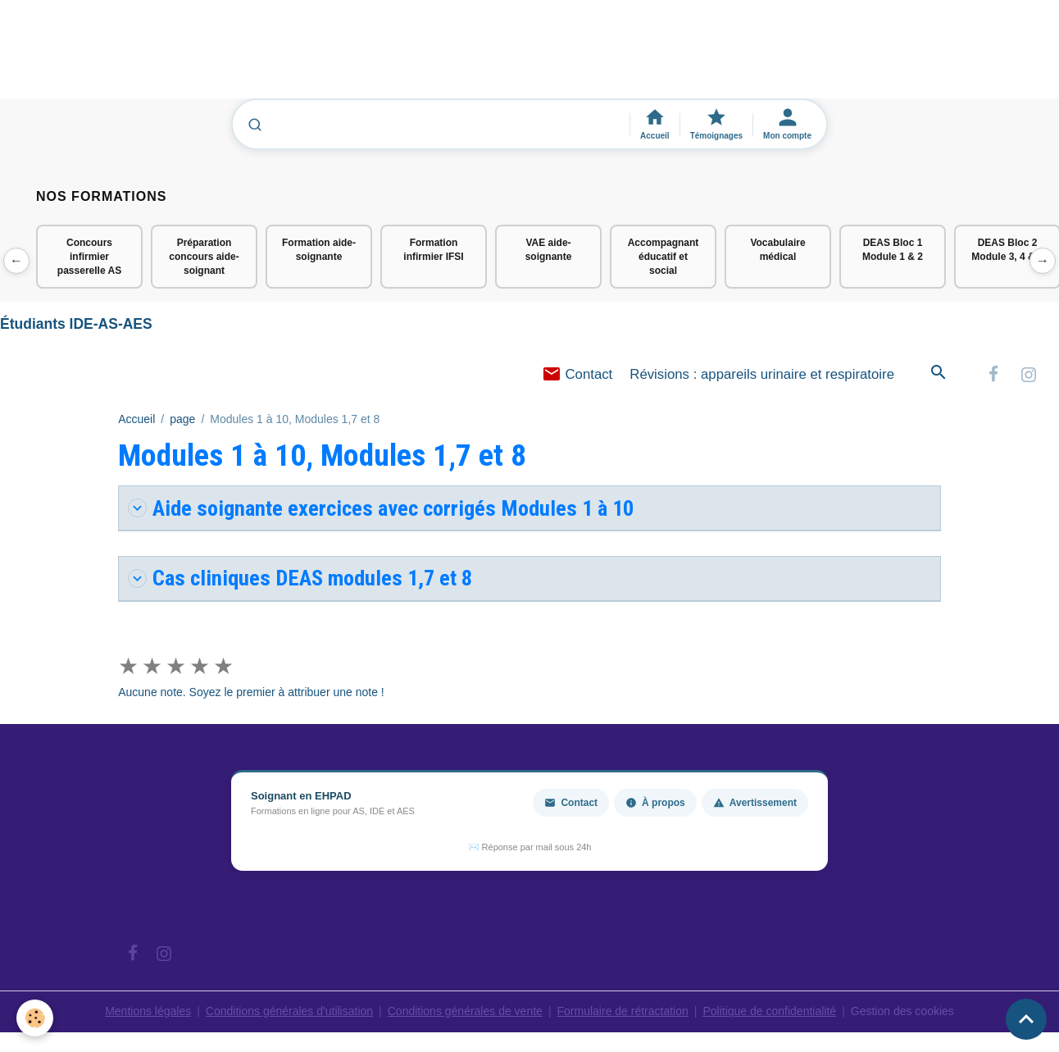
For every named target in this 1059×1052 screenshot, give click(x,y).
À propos (655, 802)
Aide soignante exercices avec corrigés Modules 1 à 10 (381, 508)
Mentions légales (148, 1011)
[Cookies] (34, 1018)
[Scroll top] (1026, 1019)
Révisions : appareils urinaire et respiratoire (761, 374)
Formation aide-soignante (319, 249)
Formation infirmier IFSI (433, 249)
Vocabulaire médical (777, 249)
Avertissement (755, 802)
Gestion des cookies (902, 1011)
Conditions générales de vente (465, 1011)
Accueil (136, 419)
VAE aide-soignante (548, 249)
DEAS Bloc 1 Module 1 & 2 (892, 249)
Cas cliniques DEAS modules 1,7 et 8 (300, 577)
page (182, 419)
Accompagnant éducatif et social (663, 256)
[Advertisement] (298, 56)
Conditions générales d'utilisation (289, 1011)
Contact (577, 374)
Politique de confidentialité (769, 1011)
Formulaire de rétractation (623, 1011)
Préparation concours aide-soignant (204, 256)
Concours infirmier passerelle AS (89, 256)
